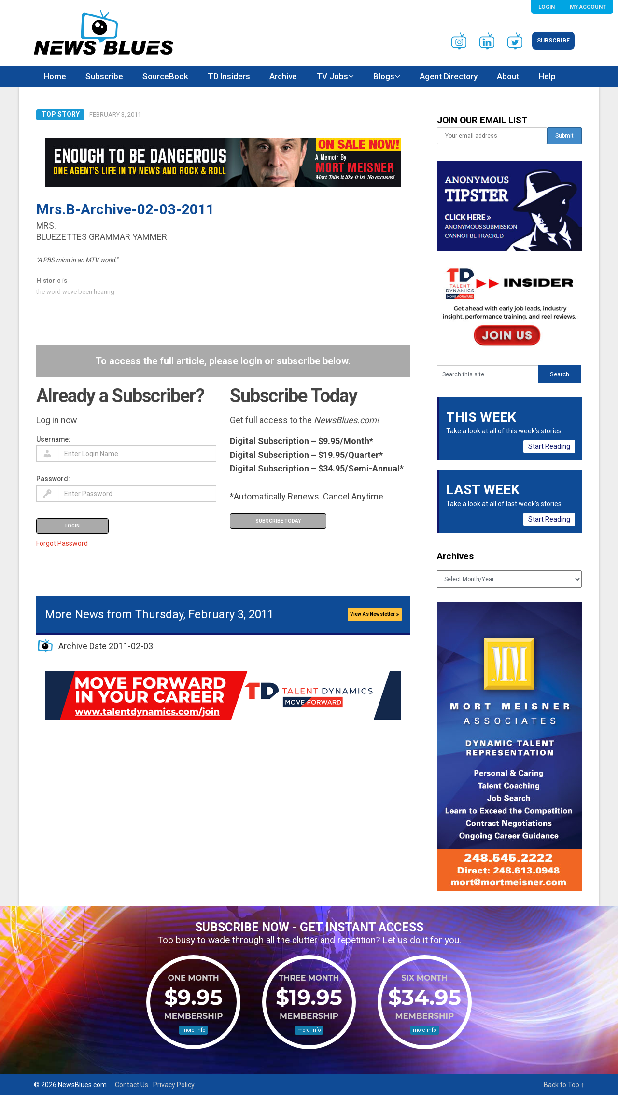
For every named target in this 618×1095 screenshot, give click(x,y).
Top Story (61, 114)
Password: (53, 479)
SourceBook (165, 76)
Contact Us (131, 1085)
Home (54, 76)
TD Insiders (229, 76)
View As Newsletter (374, 614)
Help (547, 76)
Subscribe (553, 40)
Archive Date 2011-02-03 (105, 646)
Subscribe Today (278, 521)
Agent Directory (449, 76)
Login (546, 6)
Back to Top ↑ (564, 1085)
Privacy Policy (174, 1085)
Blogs (383, 76)
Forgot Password (62, 543)
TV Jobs (332, 76)
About (508, 76)
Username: (53, 439)
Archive (283, 76)
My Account (588, 6)
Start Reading (549, 446)
